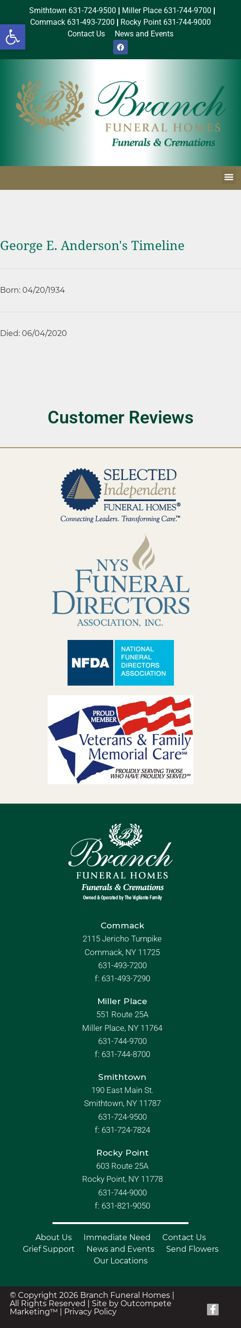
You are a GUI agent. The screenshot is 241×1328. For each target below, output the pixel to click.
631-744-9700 (122, 1041)
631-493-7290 (126, 978)
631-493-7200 (122, 965)
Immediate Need (117, 1237)
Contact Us (184, 1237)
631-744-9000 (122, 1192)
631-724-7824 (126, 1130)
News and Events (120, 1249)
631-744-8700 (126, 1054)
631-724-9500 (122, 1117)
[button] (12, 37)
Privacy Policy (90, 1311)
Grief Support (49, 1249)
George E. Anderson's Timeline (92, 245)
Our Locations (121, 1260)
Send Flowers (192, 1249)
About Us (53, 1237)
